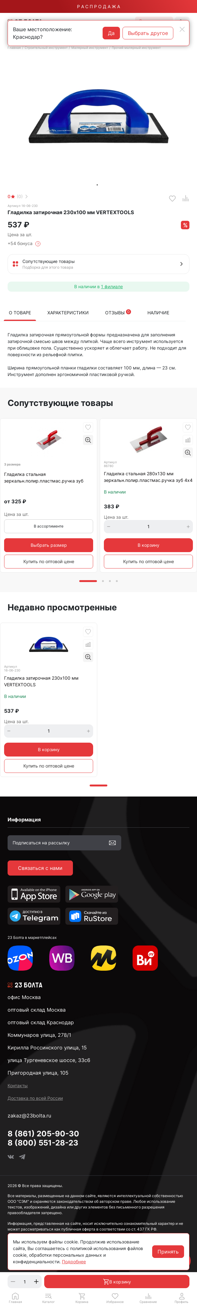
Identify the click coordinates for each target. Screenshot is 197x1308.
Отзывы (118, 312)
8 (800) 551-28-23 (43, 1142)
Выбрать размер (49, 545)
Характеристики (68, 312)
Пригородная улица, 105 (38, 1073)
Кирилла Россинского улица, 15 (47, 1047)
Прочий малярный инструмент (136, 47)
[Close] (182, 29)
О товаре (20, 312)
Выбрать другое (148, 33)
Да (111, 33)
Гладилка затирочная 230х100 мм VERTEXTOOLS (41, 681)
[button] (48, 1298)
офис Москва (24, 997)
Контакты (18, 1085)
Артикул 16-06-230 (23, 206)
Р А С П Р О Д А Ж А (98, 6)
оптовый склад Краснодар (41, 1022)
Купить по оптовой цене (48, 561)
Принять (168, 1251)
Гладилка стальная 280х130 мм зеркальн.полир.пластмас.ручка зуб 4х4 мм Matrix (148, 477)
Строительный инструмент (46, 47)
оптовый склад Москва (37, 1010)
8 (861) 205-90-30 (43, 1133)
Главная (14, 47)
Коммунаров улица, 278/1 (39, 1035)
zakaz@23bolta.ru (29, 1115)
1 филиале (112, 286)
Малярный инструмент (89, 47)
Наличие (158, 312)
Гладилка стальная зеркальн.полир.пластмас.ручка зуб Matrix (43, 477)
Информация (24, 819)
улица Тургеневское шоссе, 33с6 (49, 1060)
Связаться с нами (40, 868)
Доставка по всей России (35, 1098)
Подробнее (74, 1261)
